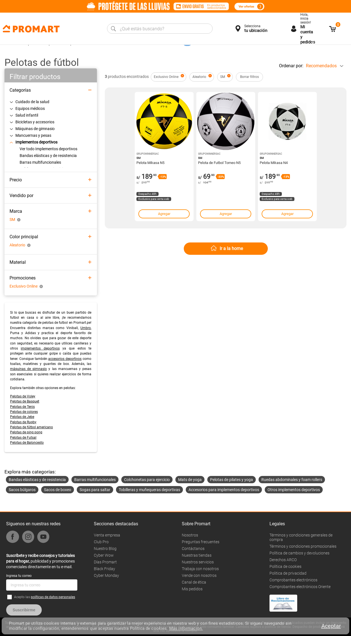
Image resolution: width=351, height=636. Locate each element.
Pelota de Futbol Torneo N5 (219, 163)
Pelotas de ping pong (26, 432)
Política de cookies (285, 566)
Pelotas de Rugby (23, 422)
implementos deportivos (40, 348)
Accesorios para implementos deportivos (224, 489)
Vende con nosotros (199, 575)
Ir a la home (231, 248)
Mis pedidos (192, 589)
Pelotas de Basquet (24, 401)
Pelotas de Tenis (22, 407)
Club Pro (101, 542)
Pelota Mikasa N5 (150, 163)
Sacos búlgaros (22, 489)
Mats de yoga (190, 479)
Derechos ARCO (283, 560)
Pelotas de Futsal (23, 438)
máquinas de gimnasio (28, 369)
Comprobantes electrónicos (293, 580)
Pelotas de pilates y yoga (231, 479)
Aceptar (331, 626)
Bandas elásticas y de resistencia (37, 479)
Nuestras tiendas (196, 555)
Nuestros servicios (198, 562)
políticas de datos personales (53, 597)
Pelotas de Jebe (22, 417)
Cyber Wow (104, 555)
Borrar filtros (249, 77)
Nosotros (190, 535)
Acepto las (44, 597)
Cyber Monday (106, 575)
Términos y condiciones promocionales (302, 546)
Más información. (186, 628)
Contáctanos (193, 548)
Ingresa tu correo (19, 576)
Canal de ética (194, 582)
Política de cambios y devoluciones (299, 553)
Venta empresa (107, 535)
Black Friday (104, 568)
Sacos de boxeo (57, 489)
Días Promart (105, 562)
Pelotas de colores (24, 412)
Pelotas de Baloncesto (27, 443)
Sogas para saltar (95, 489)
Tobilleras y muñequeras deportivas (149, 489)
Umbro (85, 328)
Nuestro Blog (105, 548)
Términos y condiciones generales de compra (301, 537)
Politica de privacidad (287, 573)
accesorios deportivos (65, 359)
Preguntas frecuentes (200, 542)
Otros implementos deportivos (294, 489)
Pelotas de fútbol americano (31, 427)
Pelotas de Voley (22, 396)
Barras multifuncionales (95, 479)
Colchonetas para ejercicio (147, 479)
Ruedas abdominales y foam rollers (291, 479)
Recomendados (321, 65)
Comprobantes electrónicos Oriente (300, 586)
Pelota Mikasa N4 (274, 163)
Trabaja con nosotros (200, 568)
